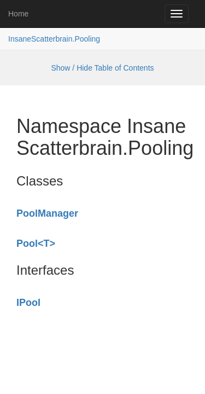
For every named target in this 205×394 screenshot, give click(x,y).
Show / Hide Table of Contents (102, 67)
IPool (28, 302)
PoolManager (47, 213)
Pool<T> (35, 243)
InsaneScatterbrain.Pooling (54, 38)
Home (18, 13)
